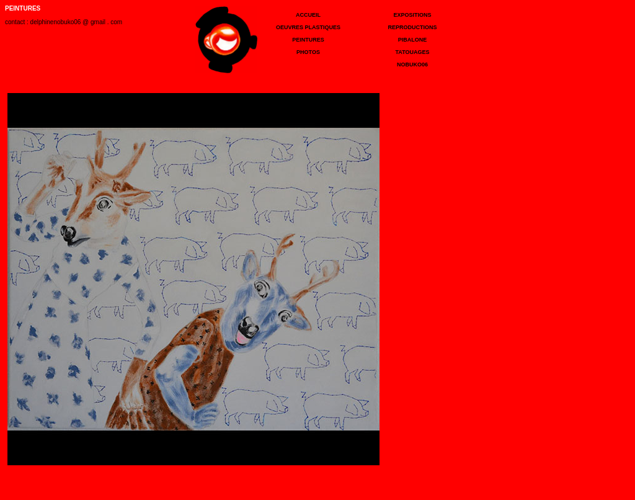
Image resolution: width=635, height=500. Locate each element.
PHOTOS (308, 52)
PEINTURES (308, 40)
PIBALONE (412, 40)
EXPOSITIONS (412, 15)
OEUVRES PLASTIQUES (308, 27)
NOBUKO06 (412, 64)
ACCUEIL (308, 15)
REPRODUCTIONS (412, 27)
